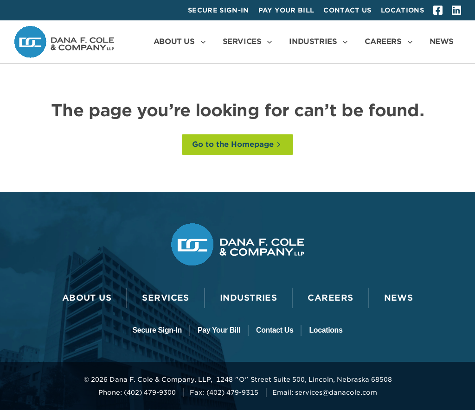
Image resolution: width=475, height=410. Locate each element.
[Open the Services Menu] (248, 41)
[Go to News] (441, 41)
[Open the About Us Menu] (180, 41)
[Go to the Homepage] (237, 144)
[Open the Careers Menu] (389, 41)
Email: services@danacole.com (324, 392)
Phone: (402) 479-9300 (137, 392)
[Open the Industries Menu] (319, 41)
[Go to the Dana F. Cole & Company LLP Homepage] (64, 42)
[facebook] (438, 10)
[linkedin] (456, 10)
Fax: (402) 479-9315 (224, 392)
